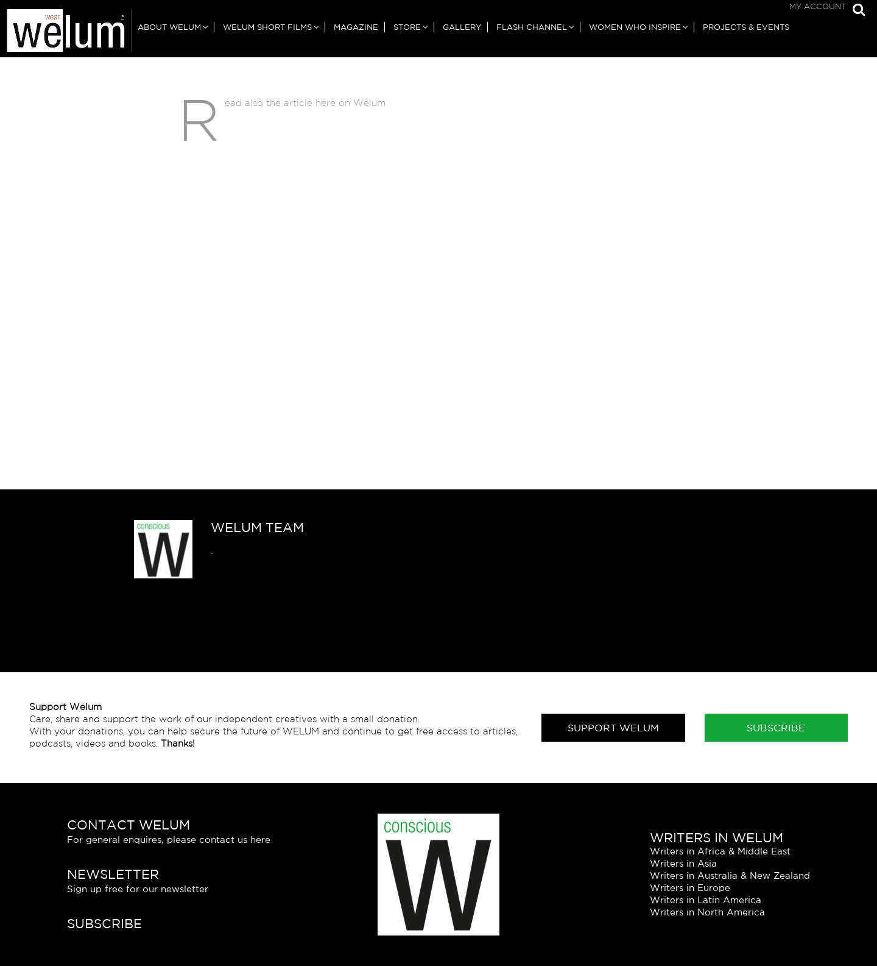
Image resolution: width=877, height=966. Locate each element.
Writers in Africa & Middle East (720, 851)
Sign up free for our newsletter (137, 889)
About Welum (169, 27)
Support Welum (613, 727)
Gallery (462, 27)
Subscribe (776, 727)
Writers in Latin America (705, 900)
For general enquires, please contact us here (168, 839)
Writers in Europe (690, 888)
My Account (817, 6)
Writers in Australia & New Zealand (730, 875)
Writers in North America (707, 912)
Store (407, 27)
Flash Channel (531, 27)
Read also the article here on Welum (305, 103)
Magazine (356, 27)
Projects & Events (746, 27)
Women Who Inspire (635, 27)
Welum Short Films (267, 27)
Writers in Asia (683, 863)
